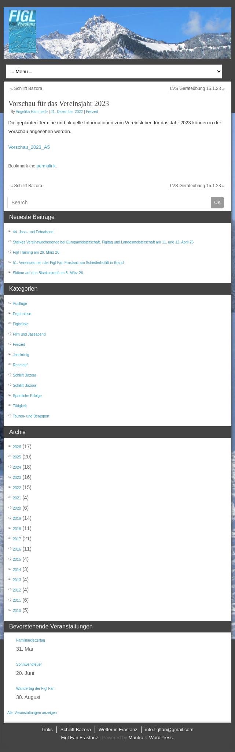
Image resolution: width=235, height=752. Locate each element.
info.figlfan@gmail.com (169, 729)
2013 (17, 580)
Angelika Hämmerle (32, 112)
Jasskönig (21, 355)
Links (46, 729)
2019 (17, 519)
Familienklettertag (30, 640)
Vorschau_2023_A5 (28, 147)
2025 (17, 457)
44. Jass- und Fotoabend (33, 232)
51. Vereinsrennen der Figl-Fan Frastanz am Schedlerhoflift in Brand (68, 263)
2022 (17, 488)
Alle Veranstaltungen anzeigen (32, 713)
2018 (17, 529)
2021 (17, 498)
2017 (17, 539)
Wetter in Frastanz (118, 729)
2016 (17, 549)
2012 (17, 590)
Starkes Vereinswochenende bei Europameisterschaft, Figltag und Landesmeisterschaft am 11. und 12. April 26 (103, 242)
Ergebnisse (22, 314)
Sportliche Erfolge (27, 396)
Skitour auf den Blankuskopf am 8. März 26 (48, 273)
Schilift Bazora (26, 88)
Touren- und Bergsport (31, 416)
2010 (17, 611)
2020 (17, 508)
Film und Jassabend (29, 334)
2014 (17, 570)
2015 (17, 560)
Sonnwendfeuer (29, 664)
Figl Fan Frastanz (79, 737)
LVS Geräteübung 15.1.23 (197, 88)
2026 (17, 447)
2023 (17, 478)
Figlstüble (21, 324)
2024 (17, 467)
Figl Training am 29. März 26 (36, 252)
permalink (46, 166)
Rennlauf (20, 365)
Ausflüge (20, 304)
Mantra (135, 737)
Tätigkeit (20, 406)
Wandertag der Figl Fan (35, 689)
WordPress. (161, 737)
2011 (17, 600)
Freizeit (92, 112)
